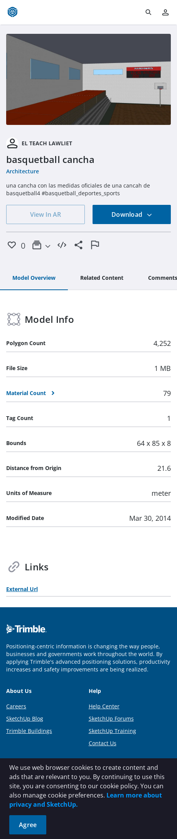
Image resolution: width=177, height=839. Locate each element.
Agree (28, 825)
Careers (16, 706)
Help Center (104, 706)
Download (131, 214)
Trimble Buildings (29, 730)
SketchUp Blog (24, 718)
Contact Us (102, 743)
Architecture (22, 171)
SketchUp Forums (111, 718)
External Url (22, 589)
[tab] (34, 278)
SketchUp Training (112, 730)
